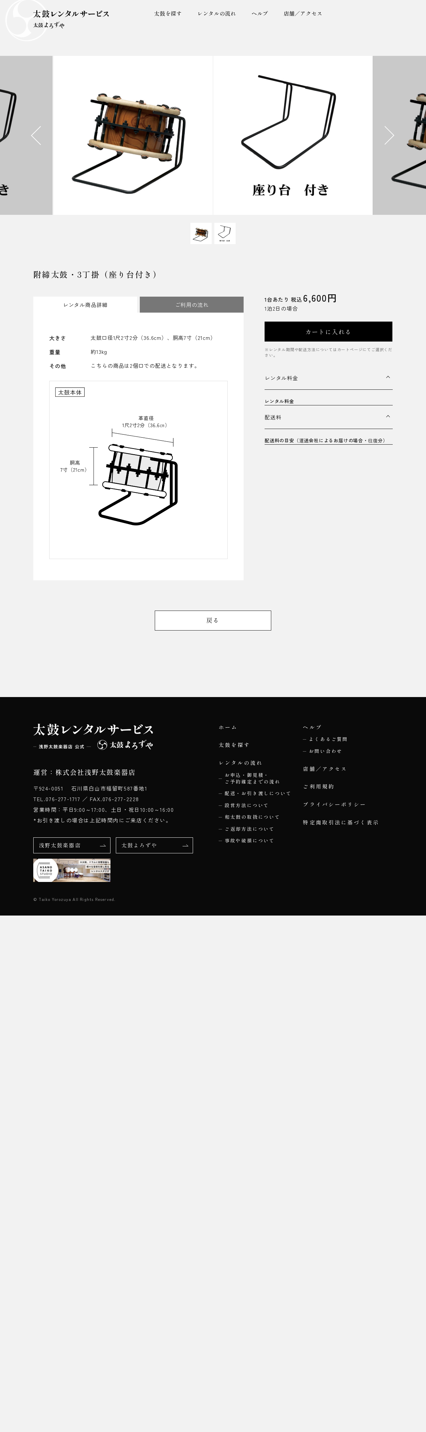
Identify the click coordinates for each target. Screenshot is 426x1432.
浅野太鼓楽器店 (72, 1362)
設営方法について (247, 1322)
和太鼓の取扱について (253, 1334)
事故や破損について (250, 1358)
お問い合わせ (325, 1268)
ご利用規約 (319, 1304)
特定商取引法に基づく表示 (341, 1340)
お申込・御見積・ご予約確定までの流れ (253, 1295)
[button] (201, 233)
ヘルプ (259, 13)
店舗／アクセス (302, 13)
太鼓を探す (167, 13)
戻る (213, 1137)
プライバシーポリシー (335, 1322)
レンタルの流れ (216, 13)
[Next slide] (399, 135)
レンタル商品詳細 (85, 305)
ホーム (228, 1244)
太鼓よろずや (154, 1362)
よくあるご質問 (328, 1256)
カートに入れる (328, 331)
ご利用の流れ (192, 305)
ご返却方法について (250, 1346)
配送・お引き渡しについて (258, 1311)
